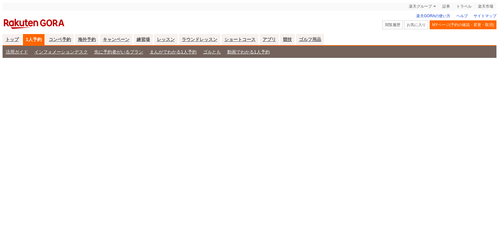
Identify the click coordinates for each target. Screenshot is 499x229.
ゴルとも (212, 51)
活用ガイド (17, 51)
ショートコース (240, 39)
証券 (446, 6)
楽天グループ (420, 6)
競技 (287, 39)
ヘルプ (462, 16)
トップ (12, 39)
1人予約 (34, 39)
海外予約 (87, 39)
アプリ (269, 39)
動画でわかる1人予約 (248, 51)
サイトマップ (485, 16)
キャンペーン (116, 39)
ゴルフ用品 (310, 39)
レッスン (166, 39)
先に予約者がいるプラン (118, 51)
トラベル (464, 6)
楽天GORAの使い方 (433, 16)
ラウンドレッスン (199, 39)
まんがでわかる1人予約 (173, 51)
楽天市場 (485, 6)
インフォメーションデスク (61, 51)
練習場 (143, 39)
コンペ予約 (60, 39)
